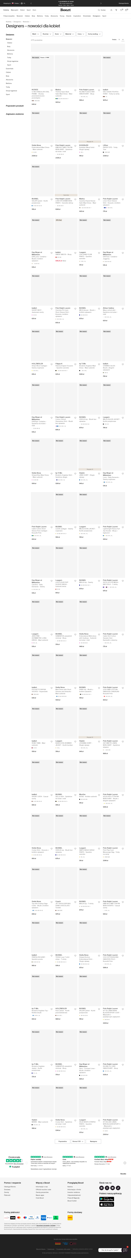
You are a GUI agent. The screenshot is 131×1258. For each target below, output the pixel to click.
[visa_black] (12, 1218)
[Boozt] (65, 10)
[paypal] (49, 1218)
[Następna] (100, 3)
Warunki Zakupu (40, 1249)
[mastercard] (18, 1218)
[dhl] (70, 1218)
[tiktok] (118, 1188)
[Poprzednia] (31, 3)
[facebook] (101, 1188)
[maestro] (25, 1218)
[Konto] (111, 10)
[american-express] (43, 1218)
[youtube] (112, 1188)
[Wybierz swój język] (23, 3)
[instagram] (107, 1188)
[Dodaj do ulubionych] (51, 90)
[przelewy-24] (6, 1218)
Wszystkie (123, 1174)
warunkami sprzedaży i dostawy (45, 1225)
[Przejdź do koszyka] (126, 10)
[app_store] (106, 1204)
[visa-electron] (31, 1218)
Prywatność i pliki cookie (63, 1249)
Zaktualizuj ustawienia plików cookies (82, 1249)
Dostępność (50, 1249)
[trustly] (55, 1218)
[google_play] (106, 1199)
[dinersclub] (37, 1218)
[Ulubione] (121, 10)
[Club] (116, 10)
